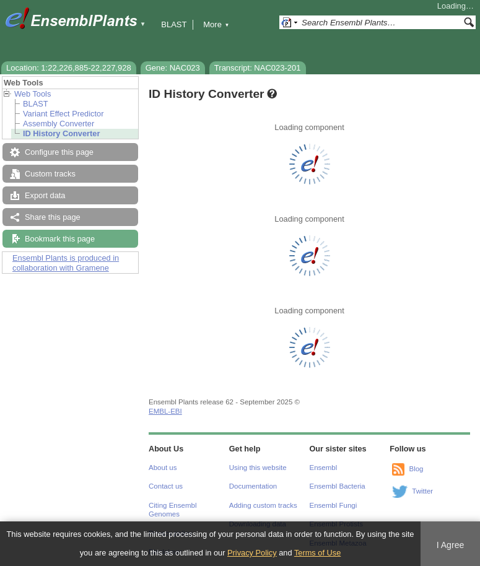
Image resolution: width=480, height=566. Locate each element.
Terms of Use (317, 552)
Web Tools (32, 93)
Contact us (166, 486)
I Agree (451, 545)
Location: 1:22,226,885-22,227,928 (68, 67)
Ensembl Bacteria (337, 486)
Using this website (258, 467)
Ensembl (324, 467)
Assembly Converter (58, 123)
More (216, 24)
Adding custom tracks (263, 505)
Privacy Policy (252, 552)
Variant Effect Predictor (63, 113)
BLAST (173, 24)
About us (163, 467)
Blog (416, 468)
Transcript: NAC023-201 (257, 67)
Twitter (422, 491)
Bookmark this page (60, 238)
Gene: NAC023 (173, 67)
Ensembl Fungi (333, 505)
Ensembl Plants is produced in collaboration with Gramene (65, 262)
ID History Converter (61, 133)
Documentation (253, 486)
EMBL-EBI (165, 411)
